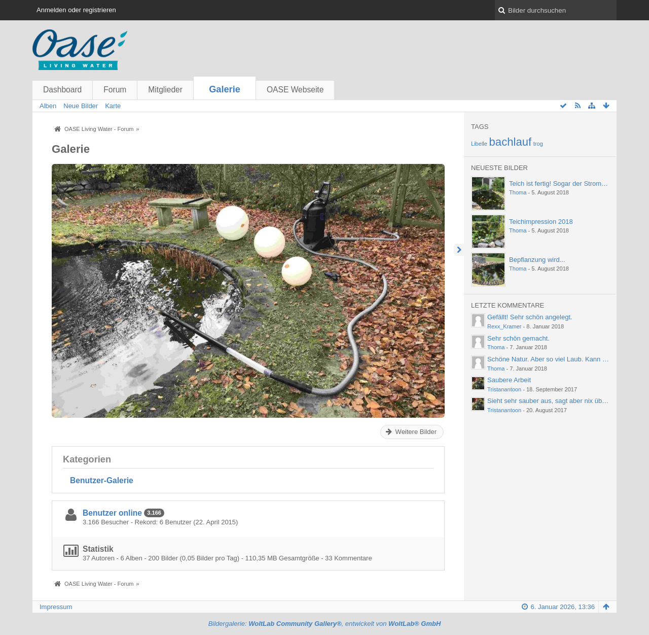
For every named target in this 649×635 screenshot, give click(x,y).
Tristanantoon (504, 389)
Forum (114, 89)
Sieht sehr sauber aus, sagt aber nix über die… (556, 401)
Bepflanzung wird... (537, 259)
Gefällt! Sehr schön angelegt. (529, 317)
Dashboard (62, 89)
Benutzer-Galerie (101, 480)
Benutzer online (112, 513)
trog (538, 144)
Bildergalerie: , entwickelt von (324, 623)
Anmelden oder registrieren (76, 10)
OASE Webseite (295, 89)
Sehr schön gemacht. (518, 338)
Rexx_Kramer (504, 326)
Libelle (479, 144)
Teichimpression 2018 (541, 221)
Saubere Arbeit (509, 380)
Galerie (224, 89)
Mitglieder (165, 89)
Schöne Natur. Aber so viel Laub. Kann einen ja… (559, 359)
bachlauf (510, 142)
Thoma (517, 192)
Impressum (56, 607)
